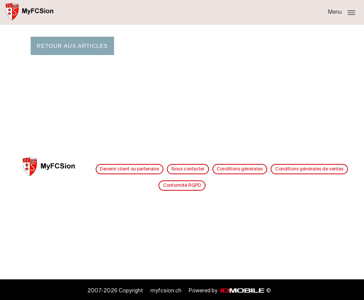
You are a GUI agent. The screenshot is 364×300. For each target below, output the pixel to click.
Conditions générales (240, 169)
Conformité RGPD (182, 185)
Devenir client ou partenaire (129, 169)
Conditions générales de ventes (309, 169)
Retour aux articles (72, 46)
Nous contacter (187, 169)
